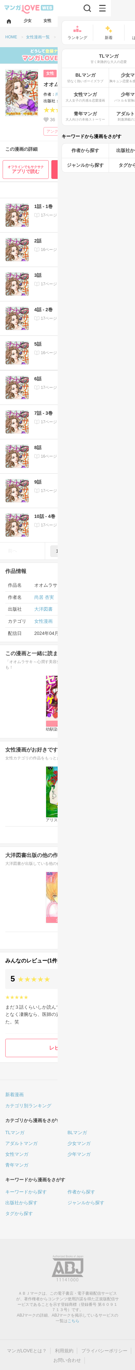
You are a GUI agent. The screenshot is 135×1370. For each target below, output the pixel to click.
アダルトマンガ (21, 1143)
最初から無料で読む (92, 169)
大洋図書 (67, 101)
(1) (81, 110)
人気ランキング (84, 1094)
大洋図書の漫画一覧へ (100, 940)
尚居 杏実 (63, 94)
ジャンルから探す (86, 1202)
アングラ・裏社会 (62, 131)
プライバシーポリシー (104, 1350)
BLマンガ (77, 1132)
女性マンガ (16, 1154)
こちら (73, 1321)
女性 (50, 73)
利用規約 (64, 1350)
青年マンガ (16, 1165)
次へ (122, 550)
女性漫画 (43, 621)
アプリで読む (26, 169)
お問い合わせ (67, 1360)
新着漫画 (14, 1094)
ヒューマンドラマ (103, 131)
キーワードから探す (26, 1191)
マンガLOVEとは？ (27, 1350)
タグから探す (19, 1213)
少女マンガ (79, 1143)
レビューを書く (67, 1048)
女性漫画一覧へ (107, 834)
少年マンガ (79, 1154)
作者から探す (81, 1191)
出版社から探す (21, 1202)
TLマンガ (14, 1132)
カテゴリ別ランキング (28, 1105)
